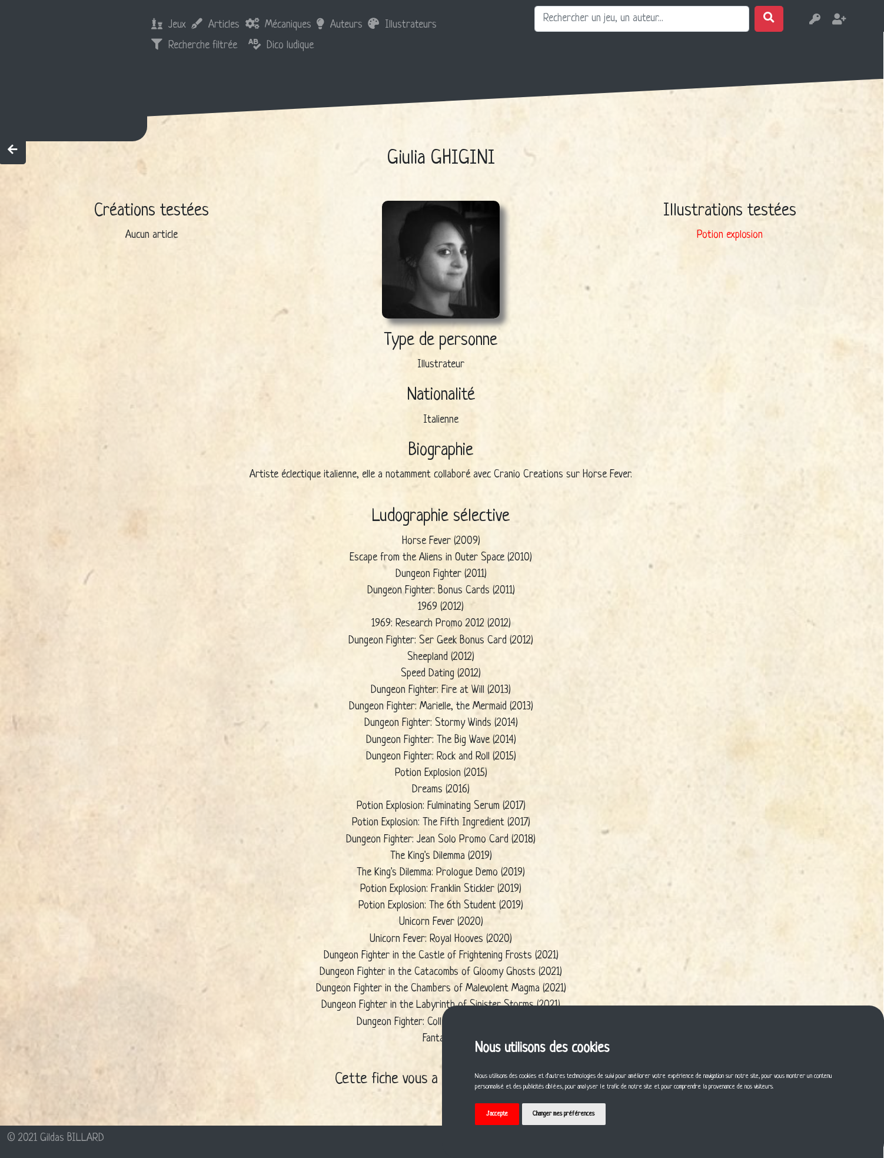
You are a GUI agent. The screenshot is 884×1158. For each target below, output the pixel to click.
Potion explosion (730, 235)
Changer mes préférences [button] (563, 1113)
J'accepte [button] (497, 1113)
